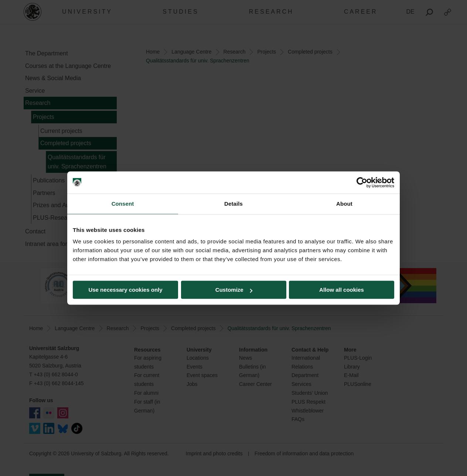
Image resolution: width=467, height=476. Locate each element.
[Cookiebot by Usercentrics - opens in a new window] (362, 182)
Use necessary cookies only (125, 290)
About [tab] (344, 204)
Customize (233, 290)
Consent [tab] (123, 204)
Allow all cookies (341, 290)
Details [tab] (233, 204)
